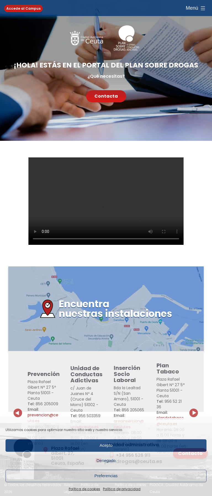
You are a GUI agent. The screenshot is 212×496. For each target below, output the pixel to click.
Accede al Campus (23, 8)
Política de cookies (84, 489)
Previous (18, 408)
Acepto (106, 445)
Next (197, 408)
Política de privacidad (122, 489)
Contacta (106, 96)
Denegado (105, 460)
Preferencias (106, 475)
